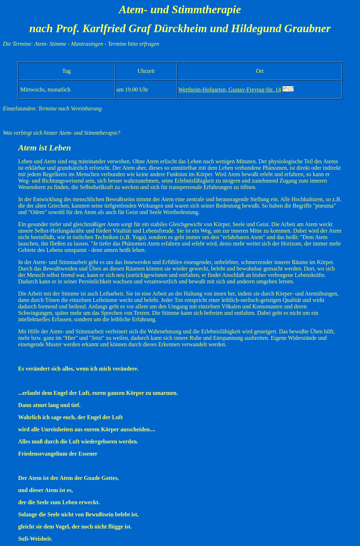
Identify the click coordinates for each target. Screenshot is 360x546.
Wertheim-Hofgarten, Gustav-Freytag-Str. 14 (229, 89)
